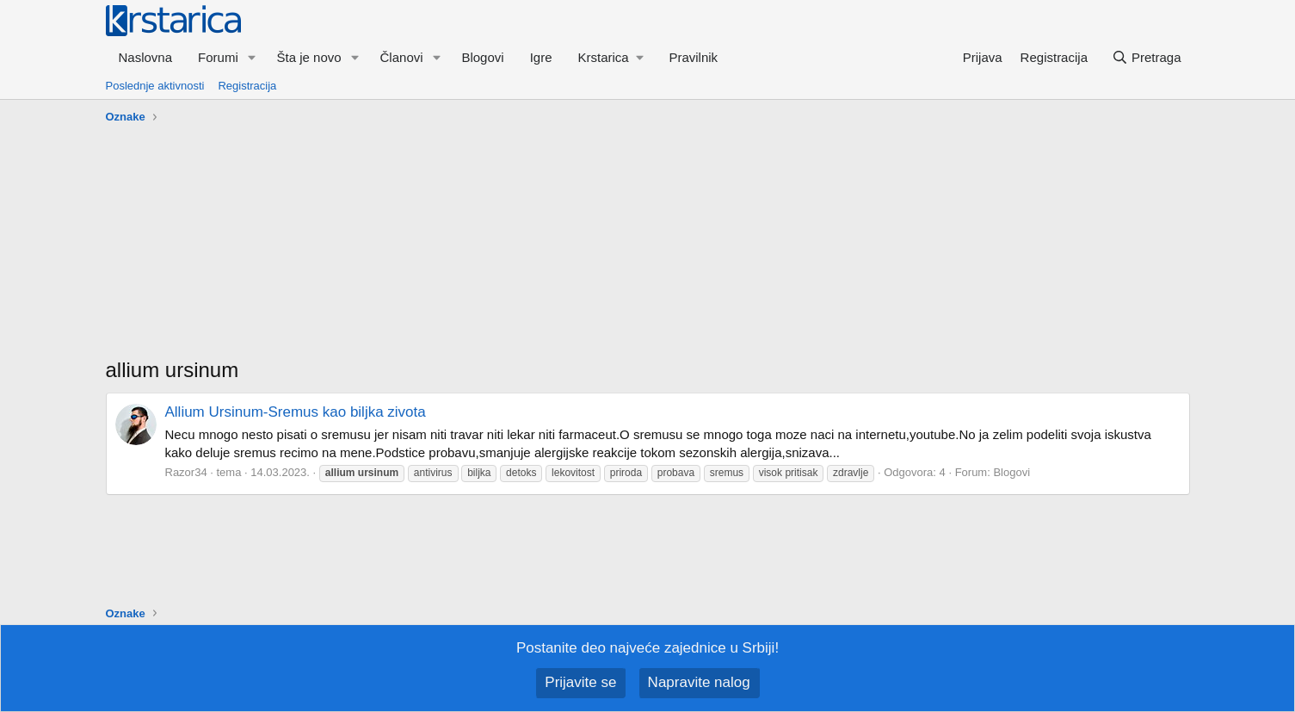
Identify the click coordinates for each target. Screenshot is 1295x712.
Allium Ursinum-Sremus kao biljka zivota (295, 412)
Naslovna (146, 57)
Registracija (247, 85)
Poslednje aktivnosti (155, 85)
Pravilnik (693, 57)
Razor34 (186, 472)
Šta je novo (309, 57)
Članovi (401, 57)
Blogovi (482, 57)
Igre (541, 57)
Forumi (218, 57)
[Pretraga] (1145, 57)
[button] (252, 57)
